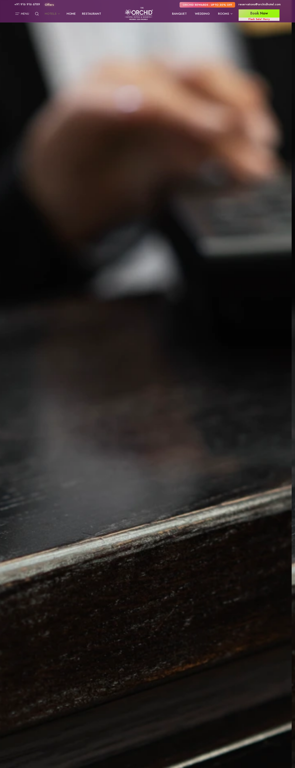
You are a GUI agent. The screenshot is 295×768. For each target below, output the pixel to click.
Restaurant (91, 13)
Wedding (202, 13)
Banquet (179, 13)
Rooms (225, 13)
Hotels (52, 13)
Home (71, 13)
